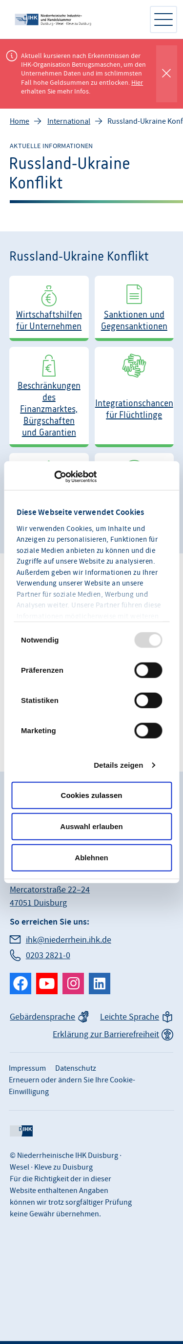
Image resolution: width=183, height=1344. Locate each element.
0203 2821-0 (48, 955)
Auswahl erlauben (91, 826)
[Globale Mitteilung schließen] (166, 73)
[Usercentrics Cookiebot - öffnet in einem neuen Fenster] (54, 476)
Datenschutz (75, 1068)
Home (19, 121)
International (68, 121)
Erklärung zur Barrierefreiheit (106, 1034)
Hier (137, 82)
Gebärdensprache (42, 1016)
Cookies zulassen (91, 795)
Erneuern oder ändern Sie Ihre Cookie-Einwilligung (72, 1086)
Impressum (27, 1068)
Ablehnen (91, 857)
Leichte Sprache (129, 1016)
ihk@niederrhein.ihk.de (68, 940)
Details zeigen (118, 764)
